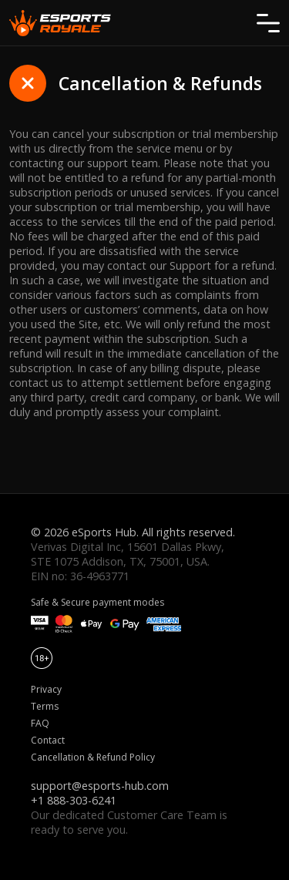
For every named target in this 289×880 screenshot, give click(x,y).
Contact (48, 740)
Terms (45, 706)
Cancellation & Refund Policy (93, 757)
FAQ (40, 723)
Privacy (46, 689)
